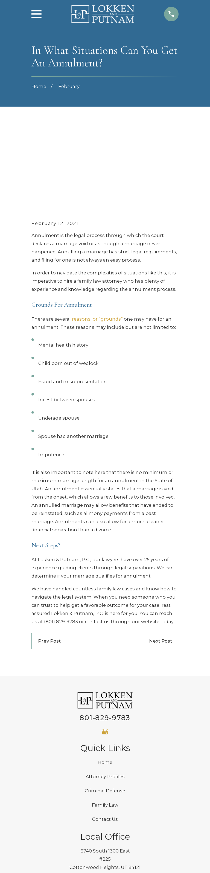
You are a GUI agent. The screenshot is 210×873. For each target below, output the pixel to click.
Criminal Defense (105, 707)
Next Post (160, 558)
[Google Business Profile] (105, 648)
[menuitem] (39, 861)
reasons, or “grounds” (97, 236)
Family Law (105, 722)
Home (105, 679)
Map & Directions (105, 792)
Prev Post (49, 558)
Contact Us (105, 736)
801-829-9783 (105, 635)
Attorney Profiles (105, 693)
